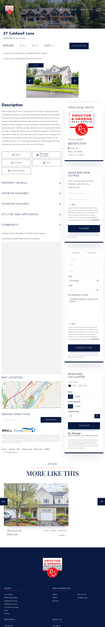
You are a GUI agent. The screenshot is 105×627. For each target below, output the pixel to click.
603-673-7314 (77, 143)
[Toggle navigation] (98, 9)
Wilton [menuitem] (54, 594)
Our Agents (80, 155)
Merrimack (38, 449)
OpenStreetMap (49, 407)
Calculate (84, 426)
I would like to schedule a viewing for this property (84, 309)
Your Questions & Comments (78, 295)
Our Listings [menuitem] (8, 594)
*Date (70, 276)
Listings (12, 449)
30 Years (73, 385)
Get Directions (51, 420)
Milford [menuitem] (54, 598)
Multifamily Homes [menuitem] (10, 604)
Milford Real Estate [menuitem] (10, 598)
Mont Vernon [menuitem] (81, 594)
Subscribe (84, 228)
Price (70, 392)
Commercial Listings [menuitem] (11, 607)
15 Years (83, 385)
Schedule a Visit (92, 252)
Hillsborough (27, 449)
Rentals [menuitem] (6, 614)
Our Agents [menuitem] (56, 626)
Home (4, 449)
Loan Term (73, 382)
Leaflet (41, 407)
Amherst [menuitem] (55, 601)
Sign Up (74, 10)
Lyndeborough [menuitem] (82, 598)
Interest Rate (73, 412)
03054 (47, 449)
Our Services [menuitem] (8, 626)
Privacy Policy (95, 220)
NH (18, 449)
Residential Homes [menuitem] (10, 601)
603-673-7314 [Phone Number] (86, 9)
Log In (64, 10)
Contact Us (71, 155)
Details (61, 535)
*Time (70, 286)
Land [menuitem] (6, 610)
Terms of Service (77, 357)
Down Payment (74, 402)
